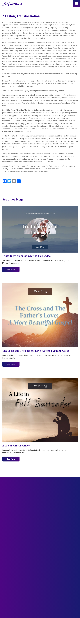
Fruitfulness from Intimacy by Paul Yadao (26, 256)
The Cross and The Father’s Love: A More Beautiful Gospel (36, 350)
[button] (76, 3)
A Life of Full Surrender (16, 445)
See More (13, 269)
